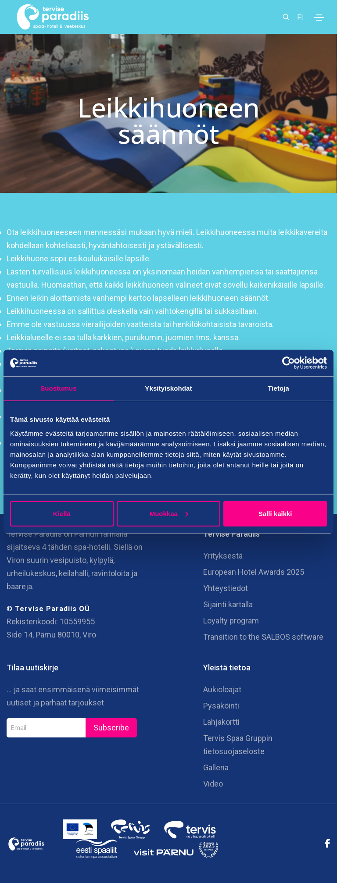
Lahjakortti (221, 721)
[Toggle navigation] (319, 17)
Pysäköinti (221, 705)
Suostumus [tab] (58, 388)
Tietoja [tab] (278, 388)
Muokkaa (169, 513)
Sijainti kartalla (228, 604)
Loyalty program (231, 620)
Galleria (216, 767)
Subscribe (111, 727)
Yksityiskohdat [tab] (168, 388)
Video (213, 783)
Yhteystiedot (225, 588)
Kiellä (62, 513)
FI (300, 17)
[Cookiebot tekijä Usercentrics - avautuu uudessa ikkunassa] (288, 363)
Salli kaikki (275, 513)
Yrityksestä (223, 555)
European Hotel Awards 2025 (253, 572)
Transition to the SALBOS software (263, 636)
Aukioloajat (222, 689)
